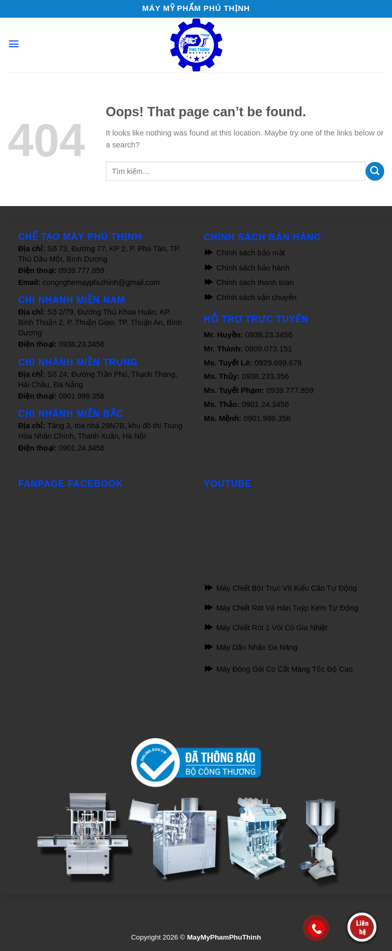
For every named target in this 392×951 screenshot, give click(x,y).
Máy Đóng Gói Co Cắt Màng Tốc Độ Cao (278, 669)
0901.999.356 (81, 396)
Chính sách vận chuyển (250, 297)
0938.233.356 (265, 376)
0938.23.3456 (81, 344)
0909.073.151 (268, 349)
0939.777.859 (81, 270)
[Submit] (375, 171)
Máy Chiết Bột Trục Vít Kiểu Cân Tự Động (280, 588)
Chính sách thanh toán (249, 282)
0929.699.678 (278, 363)
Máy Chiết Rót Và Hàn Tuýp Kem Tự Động (281, 608)
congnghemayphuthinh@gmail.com (101, 282)
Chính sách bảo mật (244, 253)
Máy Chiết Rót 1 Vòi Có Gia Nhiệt (265, 627)
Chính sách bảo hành (246, 268)
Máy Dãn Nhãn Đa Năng (251, 647)
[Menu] (14, 44)
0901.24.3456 (81, 448)
